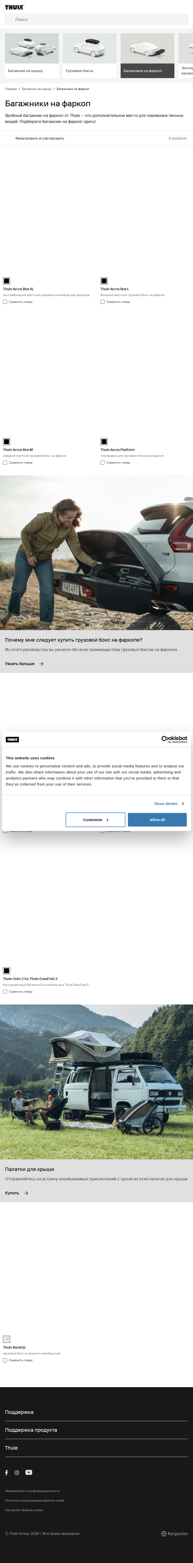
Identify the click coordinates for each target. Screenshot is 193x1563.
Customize (95, 819)
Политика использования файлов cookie (34, 1501)
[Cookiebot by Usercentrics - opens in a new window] (165, 739)
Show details (166, 803)
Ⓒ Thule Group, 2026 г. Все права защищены (42, 1533)
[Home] (35, 7)
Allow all (157, 819)
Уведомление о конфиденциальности (32, 1491)
